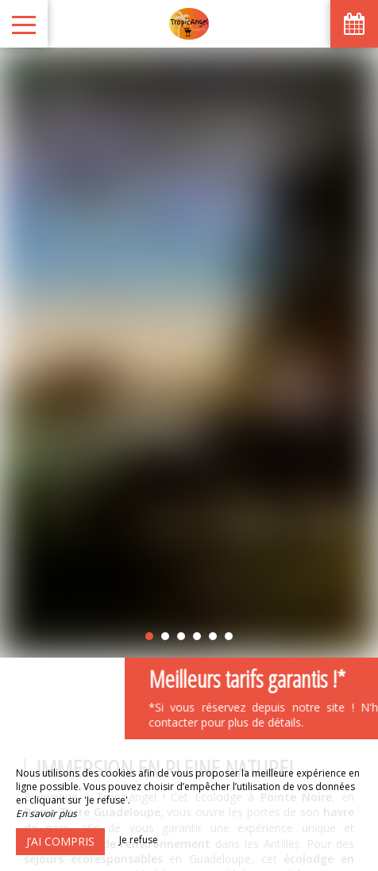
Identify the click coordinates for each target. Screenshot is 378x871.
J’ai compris (60, 841)
